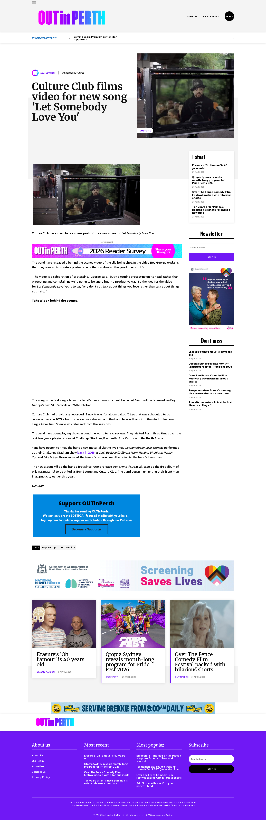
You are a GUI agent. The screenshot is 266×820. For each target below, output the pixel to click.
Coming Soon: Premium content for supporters (95, 38)
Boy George (49, 547)
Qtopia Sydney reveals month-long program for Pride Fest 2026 (208, 180)
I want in (211, 257)
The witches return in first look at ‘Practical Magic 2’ (210, 403)
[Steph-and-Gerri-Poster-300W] (211, 299)
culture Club (67, 547)
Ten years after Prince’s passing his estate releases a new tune (211, 210)
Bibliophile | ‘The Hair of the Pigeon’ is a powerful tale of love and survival (159, 758)
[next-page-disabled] (233, 38)
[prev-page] (70, 38)
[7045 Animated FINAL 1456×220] (133, 575)
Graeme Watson (46, 671)
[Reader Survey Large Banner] (107, 251)
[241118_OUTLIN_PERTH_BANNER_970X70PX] (133, 708)
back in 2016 (86, 452)
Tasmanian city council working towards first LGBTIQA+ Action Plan (157, 768)
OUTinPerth (47, 72)
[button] (192, 16)
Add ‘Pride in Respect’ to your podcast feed (155, 784)
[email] (211, 247)
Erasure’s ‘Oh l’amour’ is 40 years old (209, 166)
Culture (145, 130)
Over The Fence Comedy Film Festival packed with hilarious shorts (211, 195)
